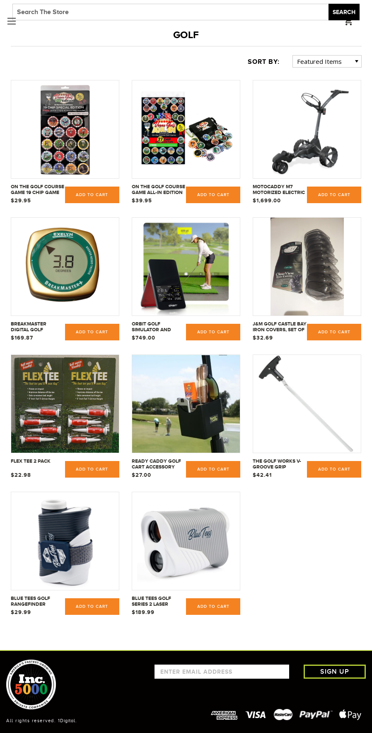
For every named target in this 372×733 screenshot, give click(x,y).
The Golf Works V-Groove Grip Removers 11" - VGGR (279, 464)
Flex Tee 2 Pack (31, 461)
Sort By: (264, 62)
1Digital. (67, 720)
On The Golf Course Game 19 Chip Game (37, 189)
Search (344, 12)
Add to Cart (92, 194)
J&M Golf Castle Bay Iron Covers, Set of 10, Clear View (280, 327)
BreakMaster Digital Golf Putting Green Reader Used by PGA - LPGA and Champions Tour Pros (37, 327)
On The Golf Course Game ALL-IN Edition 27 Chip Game (158, 190)
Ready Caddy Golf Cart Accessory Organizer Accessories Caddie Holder (158, 464)
